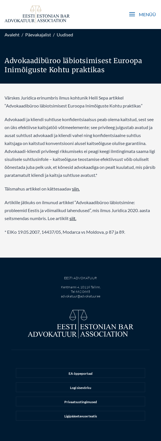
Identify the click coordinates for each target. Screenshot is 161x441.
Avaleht (12, 34)
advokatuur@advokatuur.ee (80, 296)
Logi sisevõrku (80, 388)
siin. (76, 188)
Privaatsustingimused (80, 402)
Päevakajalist (38, 34)
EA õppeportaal (80, 373)
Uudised (65, 34)
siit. (72, 218)
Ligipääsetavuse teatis (80, 416)
